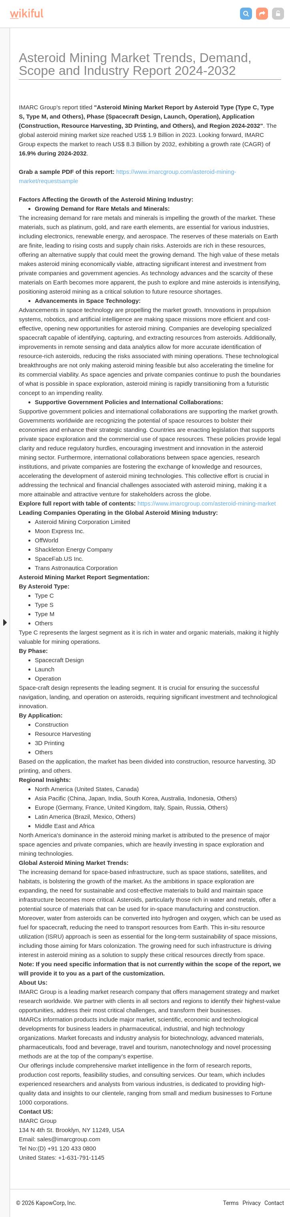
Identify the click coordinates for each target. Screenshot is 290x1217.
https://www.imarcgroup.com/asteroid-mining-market (207, 503)
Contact (274, 1203)
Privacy (251, 1203)
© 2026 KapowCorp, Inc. (46, 1203)
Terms (231, 1203)
